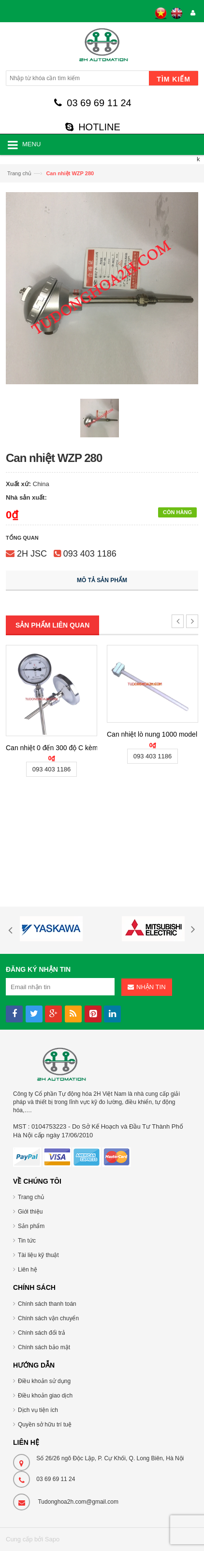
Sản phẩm (31, 1226)
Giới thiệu (30, 1211)
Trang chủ (19, 173)
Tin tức (27, 1240)
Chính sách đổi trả (41, 1332)
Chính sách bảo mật (44, 1347)
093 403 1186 (90, 554)
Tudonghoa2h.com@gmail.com (78, 1501)
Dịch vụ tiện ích (38, 1410)
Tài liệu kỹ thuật (38, 1255)
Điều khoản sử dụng (44, 1381)
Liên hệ (27, 1269)
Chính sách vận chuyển (48, 1318)
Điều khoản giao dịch (45, 1395)
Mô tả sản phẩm (102, 580)
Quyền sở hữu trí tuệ (45, 1424)
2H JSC (32, 554)
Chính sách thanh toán (47, 1303)
